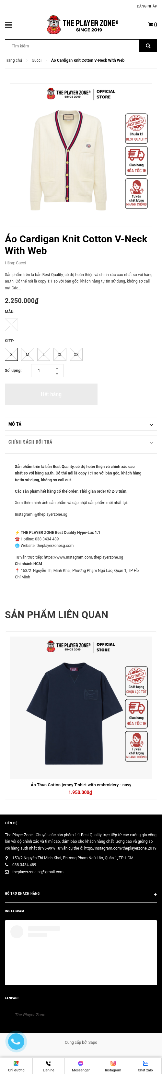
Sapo (92, 1042)
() (152, 24)
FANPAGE (12, 998)
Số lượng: (13, 370)
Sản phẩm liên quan (56, 614)
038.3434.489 (24, 865)
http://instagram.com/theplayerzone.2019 (120, 848)
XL (60, 354)
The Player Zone (30, 1014)
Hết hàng (51, 394)
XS (76, 354)
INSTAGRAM (14, 911)
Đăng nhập (147, 6)
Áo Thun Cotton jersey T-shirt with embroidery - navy (81, 784)
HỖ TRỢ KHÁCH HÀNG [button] (81, 895)
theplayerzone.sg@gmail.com (38, 872)
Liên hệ (11, 823)
